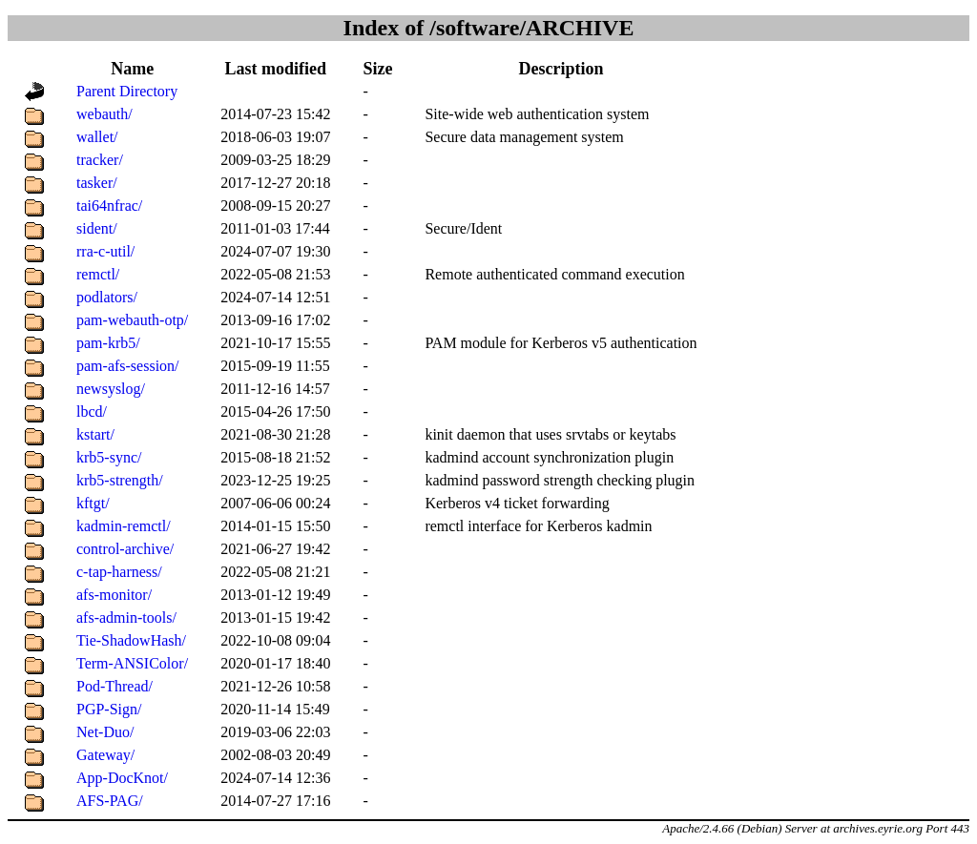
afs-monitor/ (114, 595)
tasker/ (96, 183)
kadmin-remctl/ (123, 526)
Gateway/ (105, 755)
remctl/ (97, 274)
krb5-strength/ (119, 480)
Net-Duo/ (105, 732)
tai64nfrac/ (109, 205)
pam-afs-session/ (127, 366)
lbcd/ (91, 411)
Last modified (276, 68)
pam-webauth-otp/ (132, 320)
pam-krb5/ (108, 343)
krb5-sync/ (108, 457)
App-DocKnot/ (122, 778)
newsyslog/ (110, 389)
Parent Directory (126, 91)
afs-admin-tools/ (126, 617)
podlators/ (106, 297)
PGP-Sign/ (108, 709)
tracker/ (99, 160)
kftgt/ (93, 503)
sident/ (96, 228)
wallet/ (97, 137)
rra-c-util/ (105, 251)
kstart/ (95, 434)
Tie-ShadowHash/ (131, 640)
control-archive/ (125, 549)
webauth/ (104, 114)
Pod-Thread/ (114, 686)
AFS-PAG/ (109, 801)
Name (132, 68)
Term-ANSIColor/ (132, 663)
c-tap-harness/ (119, 572)
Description (560, 68)
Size (377, 68)
